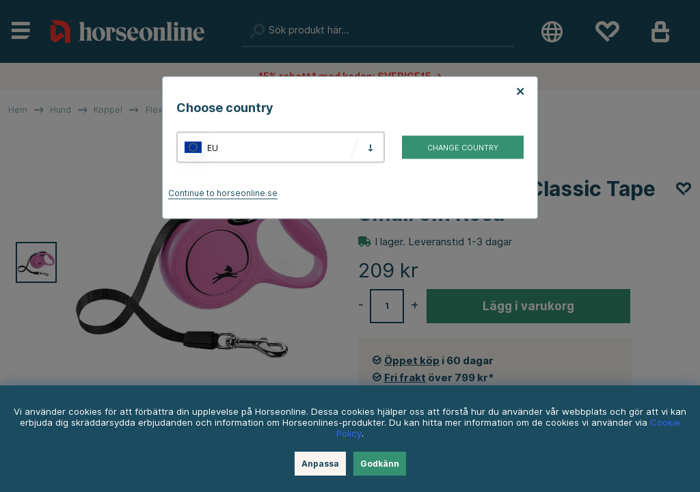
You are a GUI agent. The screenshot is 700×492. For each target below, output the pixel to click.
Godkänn (379, 464)
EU (212, 147)
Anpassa (320, 464)
